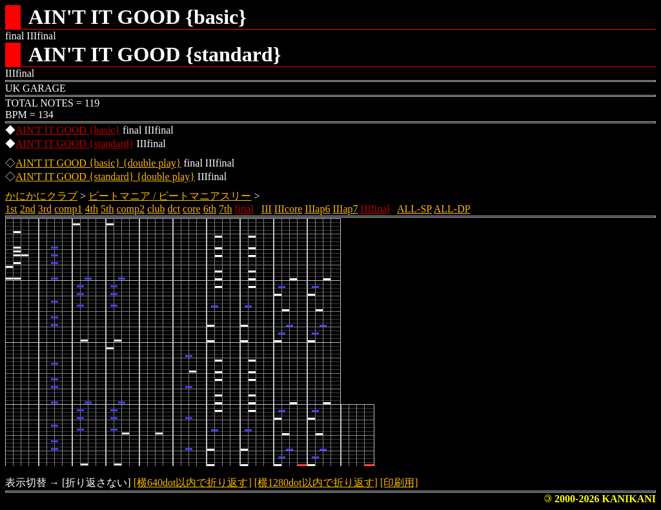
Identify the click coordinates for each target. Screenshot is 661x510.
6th (209, 208)
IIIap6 (317, 208)
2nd (28, 208)
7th (225, 208)
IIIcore (288, 208)
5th (107, 208)
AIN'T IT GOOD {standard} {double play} (105, 176)
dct (174, 208)
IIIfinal (375, 208)
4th (91, 208)
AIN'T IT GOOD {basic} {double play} (98, 163)
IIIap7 (345, 208)
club (156, 208)
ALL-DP (452, 208)
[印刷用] (399, 482)
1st (11, 208)
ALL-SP (414, 208)
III (266, 208)
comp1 (68, 208)
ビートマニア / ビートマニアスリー (169, 195)
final (244, 208)
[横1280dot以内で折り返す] (316, 482)
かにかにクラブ (41, 195)
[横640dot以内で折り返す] (193, 482)
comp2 (130, 208)
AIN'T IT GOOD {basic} (67, 130)
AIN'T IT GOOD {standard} (74, 143)
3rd (45, 208)
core (192, 208)
